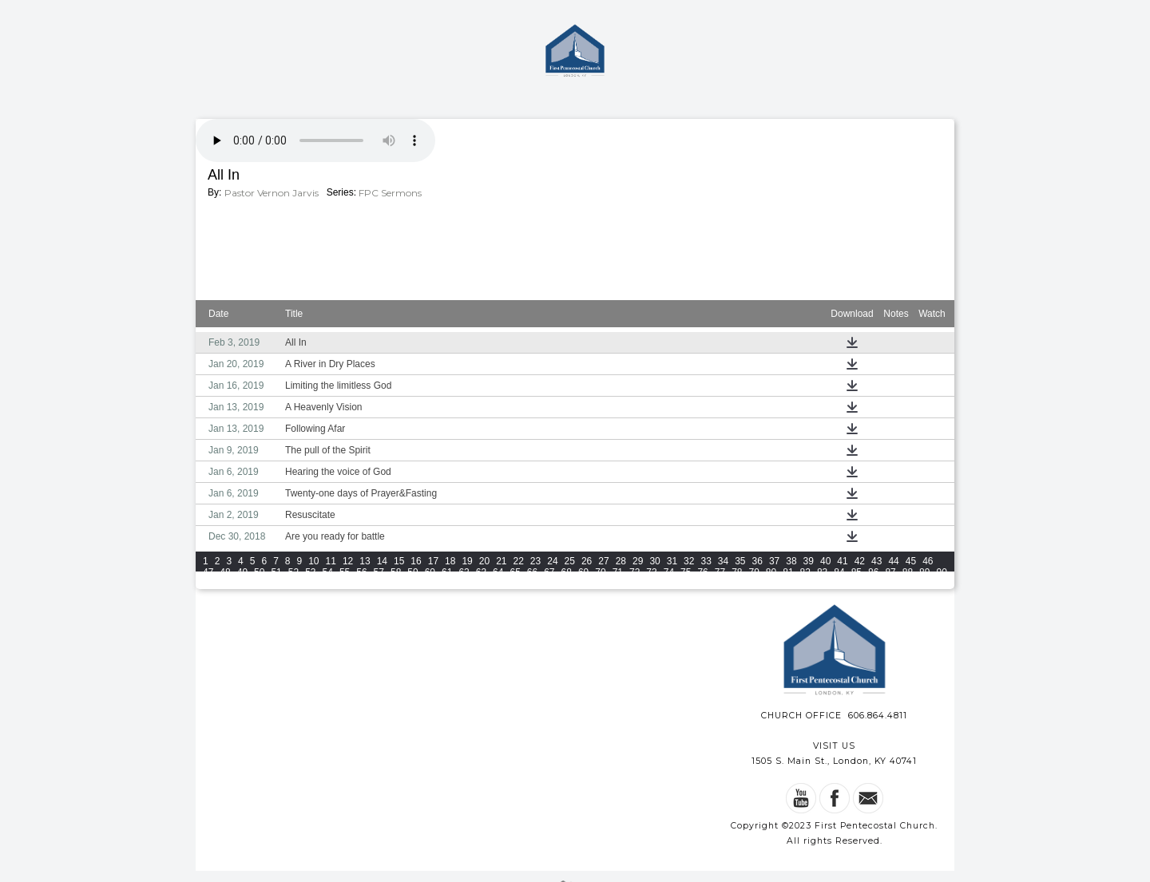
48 (225, 572)
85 (856, 572)
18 (450, 561)
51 (276, 572)
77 (720, 572)
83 (822, 572)
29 (637, 561)
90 (941, 572)
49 (242, 572)
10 (313, 561)
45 (911, 561)
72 (634, 572)
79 (754, 572)
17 (433, 561)
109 (566, 583)
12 (348, 561)
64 (498, 572)
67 (549, 572)
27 (603, 561)
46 (927, 561)
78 (737, 572)
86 (873, 572)
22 (519, 561)
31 (672, 561)
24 (552, 561)
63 (481, 572)
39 (808, 561)
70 (600, 572)
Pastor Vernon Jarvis (271, 193)
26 (586, 561)
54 (328, 572)
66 (532, 572)
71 (618, 572)
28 (621, 561)
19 (467, 561)
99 (344, 583)
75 (685, 572)
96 (293, 583)
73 (651, 572)
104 (454, 583)
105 (476, 583)
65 (515, 572)
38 (791, 561)
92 (225, 583)
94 (259, 583)
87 (890, 572)
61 (447, 572)
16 (415, 561)
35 (740, 561)
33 (705, 561)
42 (860, 561)
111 (611, 583)
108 (543, 583)
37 (774, 561)
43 (876, 561)
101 (387, 583)
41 (842, 561)
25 (570, 561)
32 (689, 561)
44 (893, 561)
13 (364, 561)
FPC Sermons (390, 193)
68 (566, 572)
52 (293, 572)
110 (589, 583)
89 (924, 572)
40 (825, 561)
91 (208, 583)
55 (344, 572)
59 (412, 572)
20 (484, 561)
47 (208, 572)
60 (430, 572)
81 (788, 572)
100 (364, 583)
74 (669, 572)
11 (331, 561)
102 (409, 583)
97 (310, 583)
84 (839, 572)
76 (702, 572)
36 (757, 561)
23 (535, 561)
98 (328, 583)
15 (399, 561)
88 (907, 572)
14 (382, 561)
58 (396, 572)
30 (654, 561)
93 (242, 583)
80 (771, 572)
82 (805, 572)
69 (583, 572)
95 (276, 583)
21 (501, 561)
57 (379, 572)
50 (259, 572)
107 (521, 583)
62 (463, 572)
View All (785, 585)
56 (361, 572)
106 (498, 583)
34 (723, 561)
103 (431, 583)
